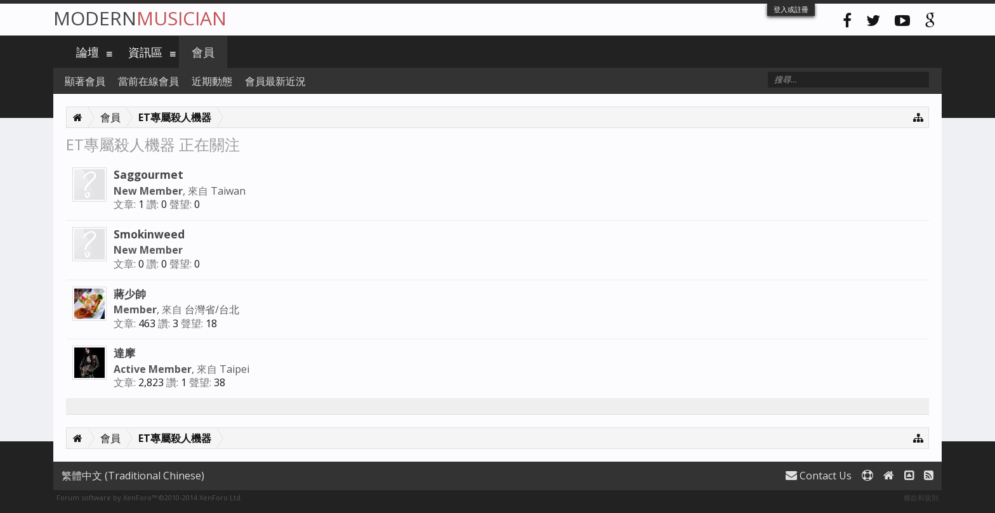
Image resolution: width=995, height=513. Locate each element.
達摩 (124, 352)
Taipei (234, 369)
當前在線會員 (148, 81)
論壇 (87, 52)
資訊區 (145, 52)
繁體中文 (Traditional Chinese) (133, 476)
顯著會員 (85, 81)
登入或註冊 (791, 9)
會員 (203, 52)
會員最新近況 (275, 81)
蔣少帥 (130, 293)
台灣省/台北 (212, 309)
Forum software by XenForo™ (149, 497)
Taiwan (228, 191)
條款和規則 (921, 497)
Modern (140, 18)
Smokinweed (149, 234)
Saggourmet (148, 174)
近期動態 (212, 81)
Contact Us (819, 476)
